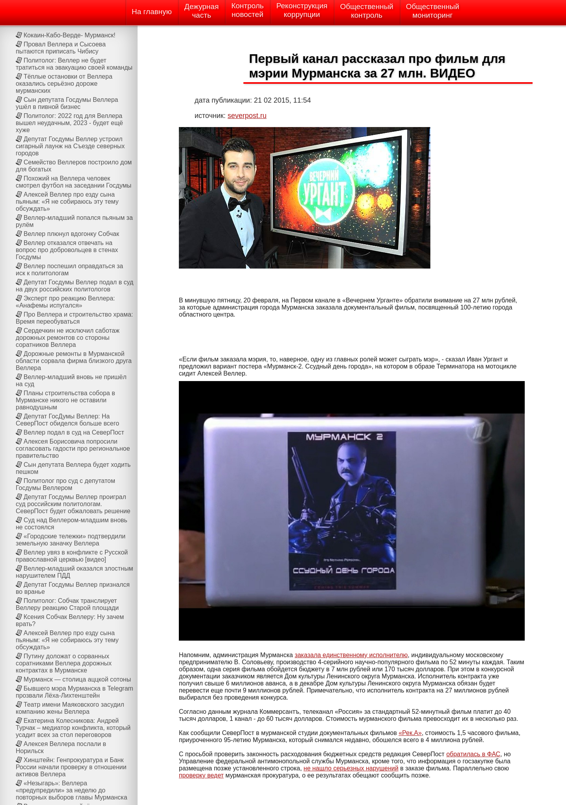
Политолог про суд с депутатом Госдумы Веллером (65, 484)
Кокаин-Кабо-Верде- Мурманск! (70, 35)
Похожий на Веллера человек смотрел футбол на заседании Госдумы (73, 182)
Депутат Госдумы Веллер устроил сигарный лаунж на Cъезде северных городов (70, 146)
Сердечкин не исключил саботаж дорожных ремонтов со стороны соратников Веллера (67, 337)
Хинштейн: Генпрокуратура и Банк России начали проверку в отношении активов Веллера (71, 767)
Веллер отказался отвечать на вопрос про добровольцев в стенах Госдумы (67, 249)
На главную (152, 11)
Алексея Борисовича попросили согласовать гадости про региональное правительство (73, 448)
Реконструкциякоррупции (301, 10)
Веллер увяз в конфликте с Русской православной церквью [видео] (72, 556)
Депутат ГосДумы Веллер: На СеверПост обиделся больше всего (67, 420)
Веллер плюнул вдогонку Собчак (71, 233)
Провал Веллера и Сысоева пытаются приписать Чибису (61, 48)
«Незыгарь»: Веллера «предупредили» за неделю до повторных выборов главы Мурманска (71, 790)
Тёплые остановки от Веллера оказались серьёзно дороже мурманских (64, 83)
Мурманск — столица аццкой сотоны (77, 679)
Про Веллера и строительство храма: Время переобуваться (74, 318)
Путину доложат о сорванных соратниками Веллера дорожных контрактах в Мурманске (64, 663)
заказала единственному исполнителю (351, 655)
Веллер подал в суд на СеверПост (74, 432)
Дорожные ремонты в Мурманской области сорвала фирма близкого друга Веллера (74, 360)
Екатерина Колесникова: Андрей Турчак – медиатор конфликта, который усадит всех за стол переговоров (73, 727)
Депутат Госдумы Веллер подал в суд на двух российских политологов (74, 286)
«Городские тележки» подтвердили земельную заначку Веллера (70, 540)
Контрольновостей (247, 10)
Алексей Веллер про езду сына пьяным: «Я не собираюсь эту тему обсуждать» (67, 201)
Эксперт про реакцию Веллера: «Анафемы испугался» (65, 302)
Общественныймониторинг (432, 10)
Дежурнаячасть (201, 10)
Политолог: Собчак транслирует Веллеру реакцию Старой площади (67, 604)
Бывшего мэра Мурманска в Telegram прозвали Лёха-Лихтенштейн (74, 692)
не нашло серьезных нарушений (350, 768)
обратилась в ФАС (473, 754)
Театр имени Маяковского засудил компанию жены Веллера (70, 708)
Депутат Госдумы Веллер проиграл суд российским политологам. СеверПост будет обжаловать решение (73, 504)
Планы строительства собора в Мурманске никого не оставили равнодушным (65, 400)
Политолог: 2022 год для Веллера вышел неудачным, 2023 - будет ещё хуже (69, 122)
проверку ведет (201, 775)
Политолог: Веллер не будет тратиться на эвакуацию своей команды (74, 64)
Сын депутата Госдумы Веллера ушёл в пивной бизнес (67, 103)
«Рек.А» (410, 732)
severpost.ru (247, 116)
